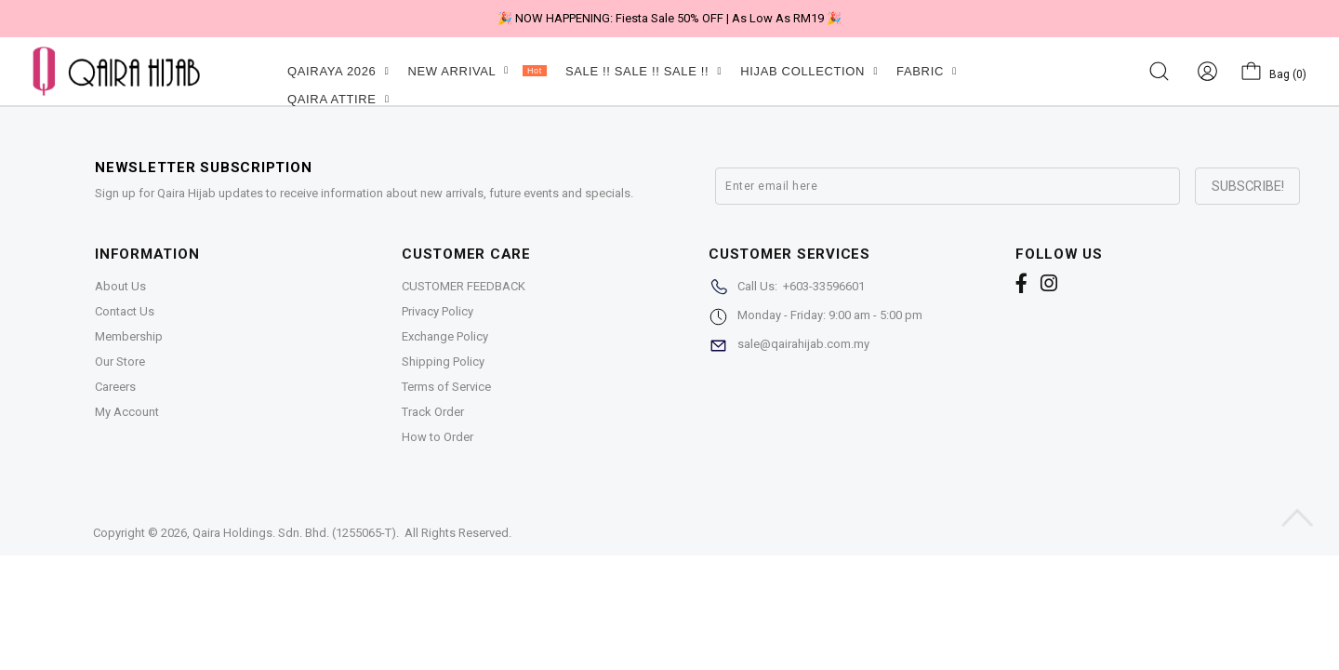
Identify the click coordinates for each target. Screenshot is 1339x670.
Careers (115, 387)
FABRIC (926, 71)
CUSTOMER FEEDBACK (463, 286)
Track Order (433, 412)
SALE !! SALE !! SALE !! (643, 71)
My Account (127, 412)
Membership (129, 336)
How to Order (437, 437)
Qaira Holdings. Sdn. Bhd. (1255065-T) (294, 533)
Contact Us (124, 311)
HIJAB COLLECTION (809, 71)
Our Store (120, 361)
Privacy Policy (437, 311)
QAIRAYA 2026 (338, 71)
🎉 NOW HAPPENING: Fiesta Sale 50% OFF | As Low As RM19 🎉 (669, 18)
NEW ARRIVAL (476, 71)
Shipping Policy (443, 361)
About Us (120, 286)
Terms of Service (446, 387)
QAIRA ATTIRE (338, 99)
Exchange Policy (445, 336)
